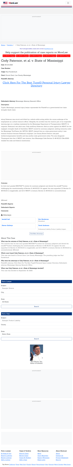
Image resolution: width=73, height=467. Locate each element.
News (39, 453)
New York (23, 464)
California (12, 464)
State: (3, 299)
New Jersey (67, 464)
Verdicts (10, 45)
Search (36, 306)
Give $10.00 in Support (49, 56)
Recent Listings (6, 458)
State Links (41, 460)
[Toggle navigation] (68, 3)
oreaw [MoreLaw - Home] (10, 3)
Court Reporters (43, 455)
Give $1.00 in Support (9, 56)
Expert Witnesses (43, 458)
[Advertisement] (36, 30)
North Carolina (58, 464)
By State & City (6, 453)
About (58, 453)
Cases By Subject (25, 458)
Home (3, 45)
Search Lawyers (6, 455)
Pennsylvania (40, 464)
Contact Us (59, 455)
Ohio (46, 464)
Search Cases (24, 453)
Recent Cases (23, 455)
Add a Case (23, 460)
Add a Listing (5, 460)
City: (2, 292)
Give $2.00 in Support (22, 56)
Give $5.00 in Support (36, 56)
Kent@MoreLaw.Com (49, 48)
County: (3, 324)
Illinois (34, 464)
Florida (29, 464)
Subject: (3, 285)
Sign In (58, 460)
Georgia (51, 464)
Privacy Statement (62, 458)
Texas (17, 464)
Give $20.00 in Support (63, 56)
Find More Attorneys (36, 233)
